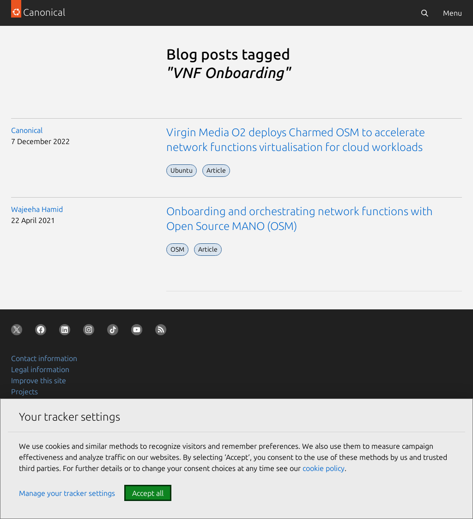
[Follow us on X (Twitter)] (18, 331)
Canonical (26, 130)
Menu (452, 13)
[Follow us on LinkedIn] (66, 331)
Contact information (44, 358)
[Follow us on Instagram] (90, 331)
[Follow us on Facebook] (42, 331)
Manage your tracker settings (67, 493)
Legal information (40, 369)
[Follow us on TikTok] (114, 331)
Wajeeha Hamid (37, 209)
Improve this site (38, 380)
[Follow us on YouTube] (138, 331)
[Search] (424, 13)
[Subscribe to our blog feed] (162, 331)
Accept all (148, 493)
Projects (24, 391)
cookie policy (324, 468)
